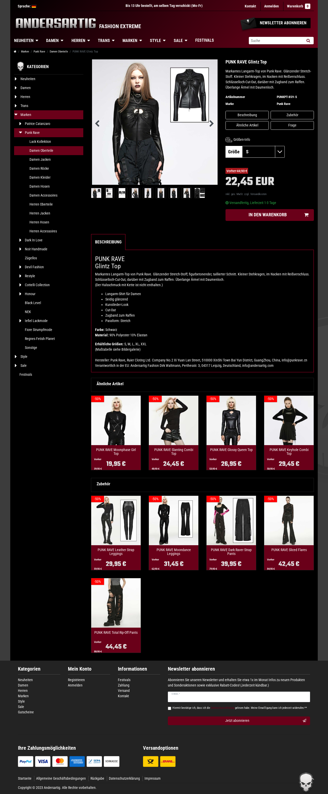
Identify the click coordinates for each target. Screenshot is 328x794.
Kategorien (29, 669)
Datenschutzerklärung (124, 778)
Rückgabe (97, 778)
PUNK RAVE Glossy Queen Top (231, 450)
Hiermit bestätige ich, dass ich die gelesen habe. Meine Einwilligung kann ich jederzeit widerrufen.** (239, 708)
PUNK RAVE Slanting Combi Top (173, 452)
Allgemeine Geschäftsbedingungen (61, 778)
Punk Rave (39, 51)
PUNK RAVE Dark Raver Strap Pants (231, 552)
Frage (292, 125)
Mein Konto (79, 669)
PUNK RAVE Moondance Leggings (174, 552)
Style (155, 40)
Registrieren (76, 680)
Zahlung (123, 685)
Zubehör (292, 115)
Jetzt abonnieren (265, 720)
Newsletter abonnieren (191, 669)
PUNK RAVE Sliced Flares (289, 550)
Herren (78, 40)
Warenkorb (298, 6)
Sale (178, 40)
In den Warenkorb (278, 215)
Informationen (132, 669)
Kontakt (250, 6)
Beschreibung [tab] (108, 242)
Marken (129, 40)
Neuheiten (24, 40)
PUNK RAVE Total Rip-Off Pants (116, 633)
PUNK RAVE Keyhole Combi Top (289, 452)
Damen (52, 40)
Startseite (25, 778)
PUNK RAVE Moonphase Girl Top (116, 452)
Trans (104, 40)
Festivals (204, 40)
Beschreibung (247, 115)
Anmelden (75, 685)
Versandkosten (258, 194)
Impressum (153, 778)
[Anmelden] (271, 6)
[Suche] (308, 40)
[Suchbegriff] (276, 40)
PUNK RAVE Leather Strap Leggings (116, 552)
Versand (124, 691)
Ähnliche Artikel (247, 125)
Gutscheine (26, 712)
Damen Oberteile (59, 51)
